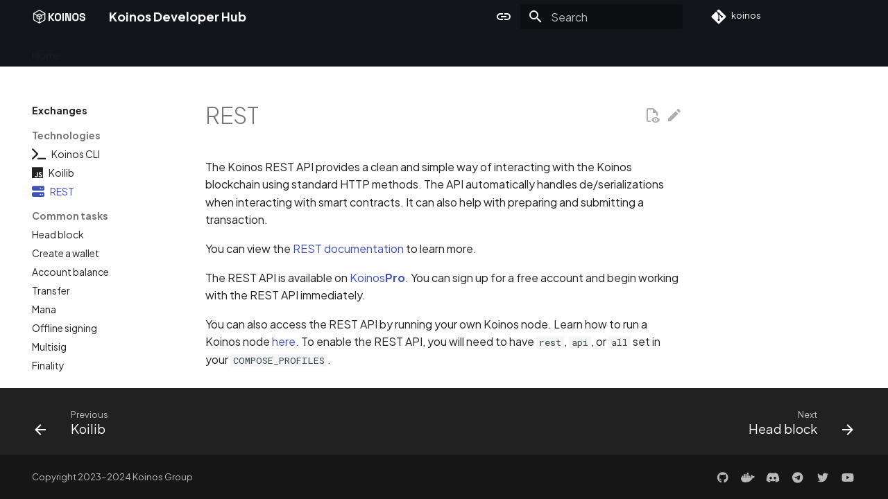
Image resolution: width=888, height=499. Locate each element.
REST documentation (348, 248)
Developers (162, 50)
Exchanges (292, 50)
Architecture (362, 50)
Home (46, 50)
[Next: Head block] (796, 425)
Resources (431, 50)
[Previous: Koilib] (76, 425)
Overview (98, 50)
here (284, 341)
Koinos (377, 277)
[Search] (601, 16)
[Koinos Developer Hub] (59, 16)
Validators (228, 50)
